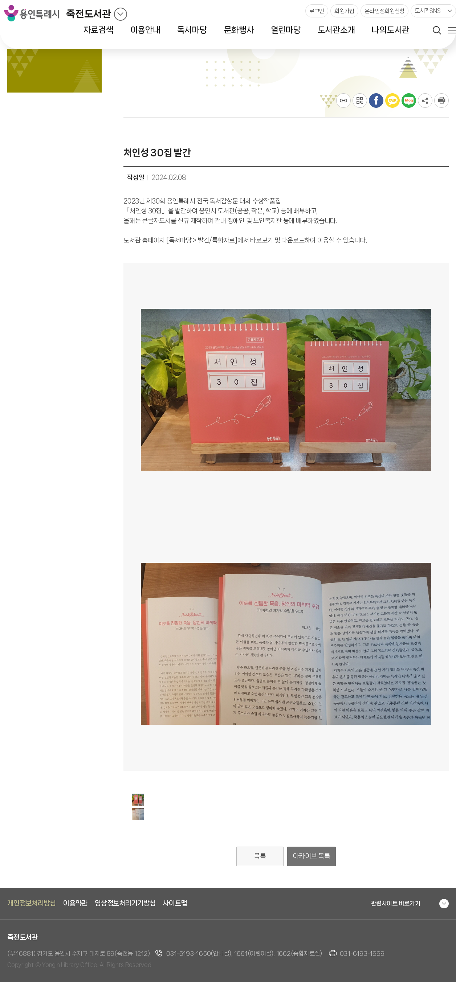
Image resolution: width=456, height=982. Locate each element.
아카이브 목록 (311, 856)
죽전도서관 (88, 14)
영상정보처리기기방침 (125, 903)
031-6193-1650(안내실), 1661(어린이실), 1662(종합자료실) (244, 953)
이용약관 (75, 903)
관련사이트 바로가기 (395, 903)
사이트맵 (175, 903)
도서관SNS (428, 11)
